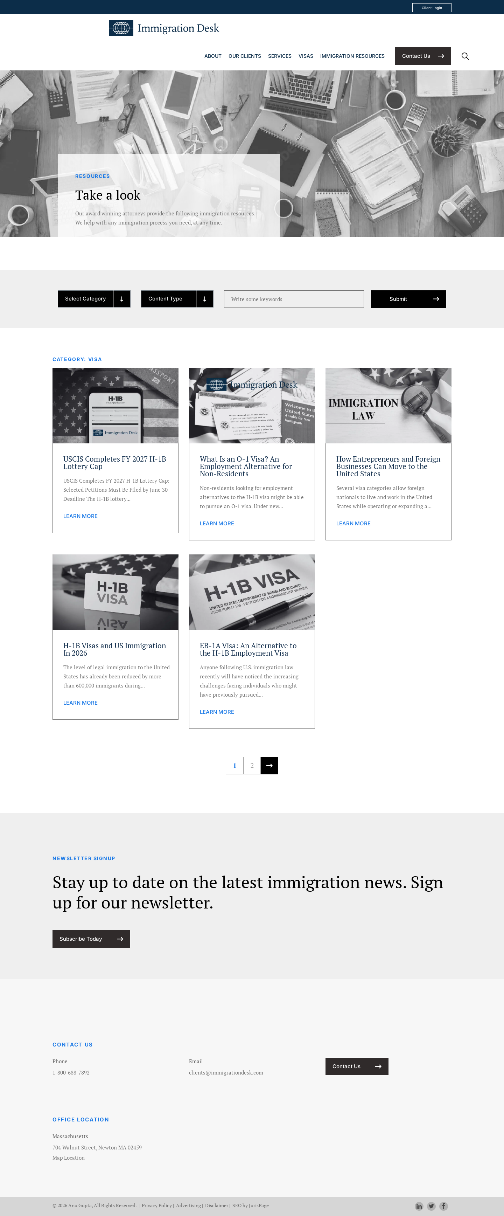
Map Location (68, 1157)
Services (280, 56)
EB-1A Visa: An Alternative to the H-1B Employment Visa (248, 649)
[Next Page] (269, 765)
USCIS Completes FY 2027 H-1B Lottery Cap (114, 462)
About (213, 56)
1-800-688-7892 (71, 1072)
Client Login (432, 8)
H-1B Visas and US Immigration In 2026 (114, 649)
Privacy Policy (157, 1205)
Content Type (165, 298)
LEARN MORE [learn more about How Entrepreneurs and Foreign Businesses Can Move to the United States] (353, 523)
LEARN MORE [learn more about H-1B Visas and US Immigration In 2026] (80, 702)
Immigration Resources (352, 56)
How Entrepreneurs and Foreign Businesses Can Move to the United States (388, 466)
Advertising (188, 1205)
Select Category (85, 298)
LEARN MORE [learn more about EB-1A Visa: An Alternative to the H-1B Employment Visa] (217, 712)
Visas (306, 56)
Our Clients (245, 56)
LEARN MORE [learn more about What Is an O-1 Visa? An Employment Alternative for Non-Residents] (217, 523)
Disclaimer (216, 1205)
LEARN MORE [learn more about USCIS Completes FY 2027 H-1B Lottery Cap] (80, 516)
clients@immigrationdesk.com (226, 1072)
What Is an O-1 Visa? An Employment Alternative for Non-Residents (246, 466)
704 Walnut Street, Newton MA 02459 (97, 1147)
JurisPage (259, 1205)
